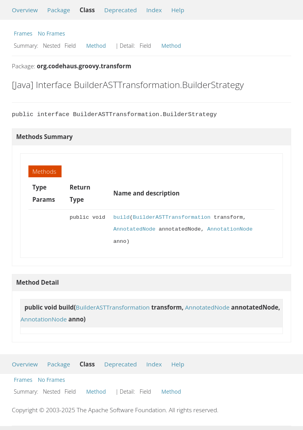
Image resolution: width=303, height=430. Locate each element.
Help (177, 10)
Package (58, 10)
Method (96, 45)
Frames (23, 33)
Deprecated (120, 10)
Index (154, 10)
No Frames (51, 33)
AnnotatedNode (134, 229)
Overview (25, 10)
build (121, 217)
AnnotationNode (229, 229)
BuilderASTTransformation (172, 217)
